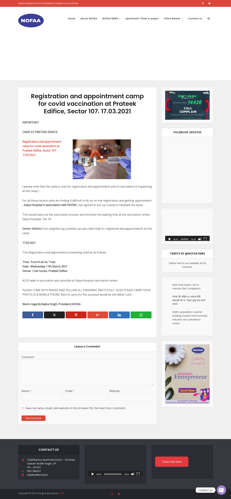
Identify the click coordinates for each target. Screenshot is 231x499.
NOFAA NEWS (110, 18)
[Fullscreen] (205, 239)
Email (69, 391)
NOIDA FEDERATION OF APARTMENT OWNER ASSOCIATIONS (48, 3)
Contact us (195, 18)
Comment (28, 357)
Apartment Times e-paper (142, 18)
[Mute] (199, 239)
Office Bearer (172, 18)
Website (114, 391)
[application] (187, 226)
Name (26, 391)
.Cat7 (61, 493)
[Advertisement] (115, 56)
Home (71, 18)
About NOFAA (88, 18)
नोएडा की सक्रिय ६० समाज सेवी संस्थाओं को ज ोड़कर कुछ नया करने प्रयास (188, 300)
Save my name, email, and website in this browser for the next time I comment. (76, 408)
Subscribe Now (171, 462)
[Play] (169, 239)
